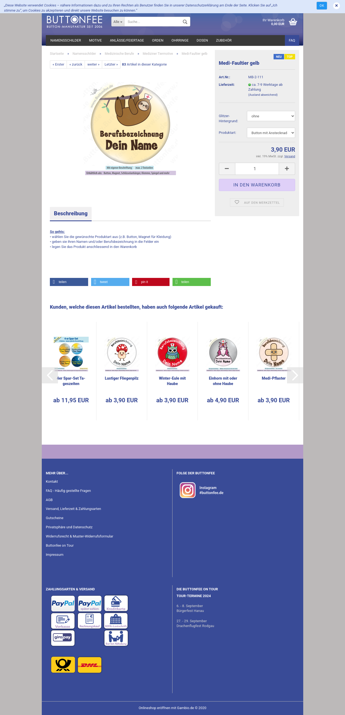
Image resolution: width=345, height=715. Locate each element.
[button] (69, 282)
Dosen (202, 40)
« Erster (58, 64)
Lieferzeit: (227, 85)
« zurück (75, 64)
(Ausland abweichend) (263, 95)
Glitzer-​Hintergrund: (228, 118)
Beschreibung (71, 213)
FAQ (292, 40)
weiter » (93, 64)
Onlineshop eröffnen (154, 708)
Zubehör (224, 40)
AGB (49, 500)
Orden (157, 40)
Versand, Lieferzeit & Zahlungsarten (73, 509)
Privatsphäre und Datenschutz (69, 527)
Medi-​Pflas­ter (273, 378)
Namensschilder (65, 40)
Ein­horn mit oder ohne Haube (223, 381)
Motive (95, 40)
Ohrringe (179, 40)
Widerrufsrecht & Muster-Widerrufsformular (79, 536)
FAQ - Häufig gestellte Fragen (68, 491)
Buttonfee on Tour (60, 545)
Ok (321, 6)
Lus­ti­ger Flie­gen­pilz (122, 378)
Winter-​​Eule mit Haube (172, 381)
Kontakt (52, 481)
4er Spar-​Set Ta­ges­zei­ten (71, 381)
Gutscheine (54, 518)
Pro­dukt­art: (227, 133)
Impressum (54, 555)
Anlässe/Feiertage (127, 40)
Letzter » (111, 64)
